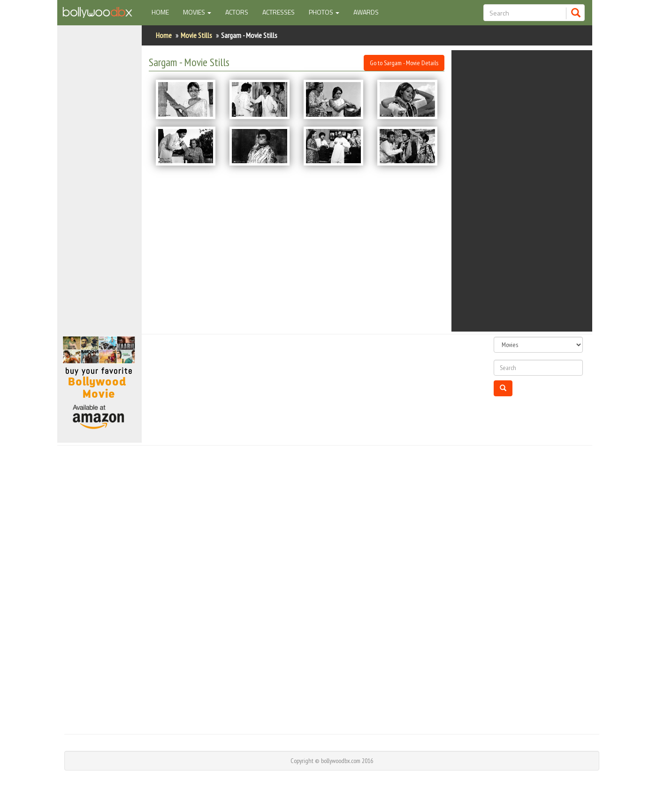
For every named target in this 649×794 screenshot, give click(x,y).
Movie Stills (196, 35)
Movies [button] (197, 12)
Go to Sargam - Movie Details (404, 63)
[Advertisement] (99, 184)
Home (164, 12)
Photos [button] (324, 12)
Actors (236, 12)
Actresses (278, 12)
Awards (366, 12)
